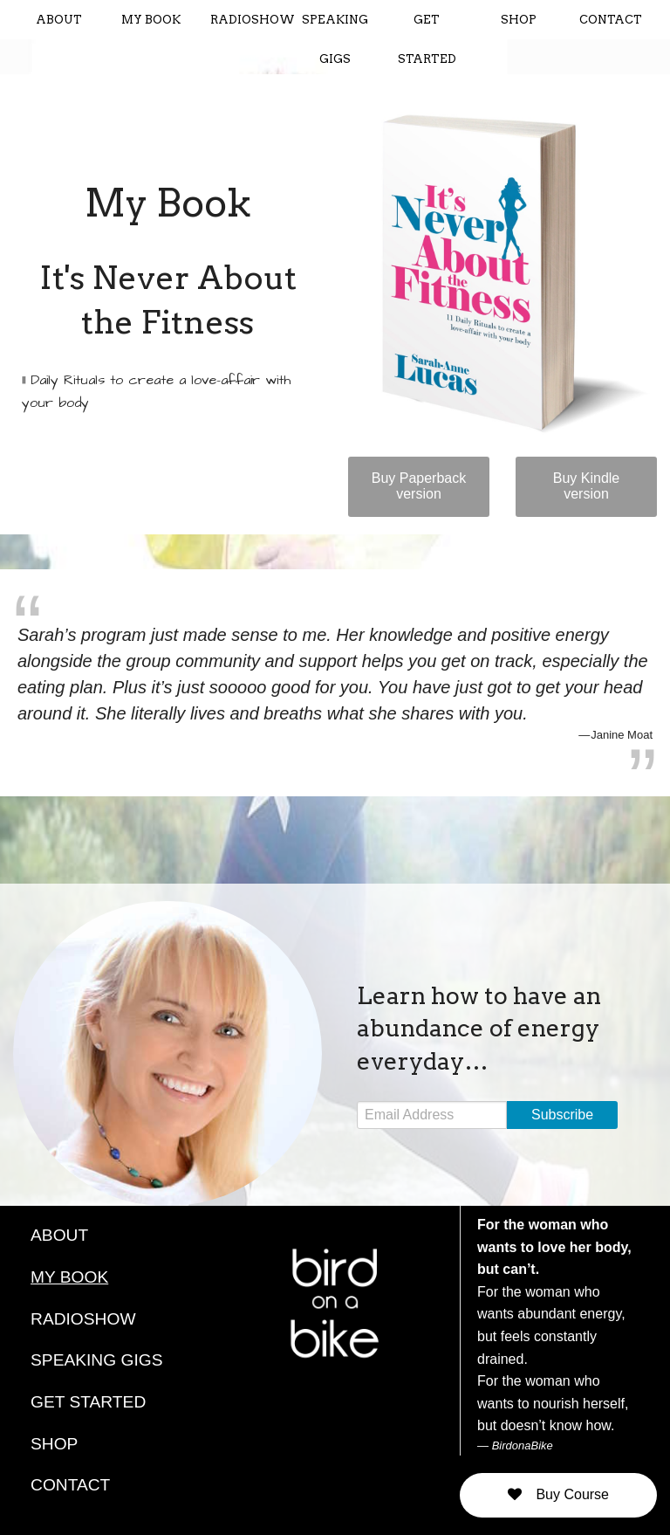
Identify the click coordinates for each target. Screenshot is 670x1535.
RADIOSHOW (249, 19)
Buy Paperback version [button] (419, 486)
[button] (558, 1495)
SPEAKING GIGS (335, 39)
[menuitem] (59, 19)
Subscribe (562, 1114)
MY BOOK (151, 19)
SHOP (519, 19)
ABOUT (59, 19)
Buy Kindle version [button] (586, 486)
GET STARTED (427, 39)
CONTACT (610, 19)
